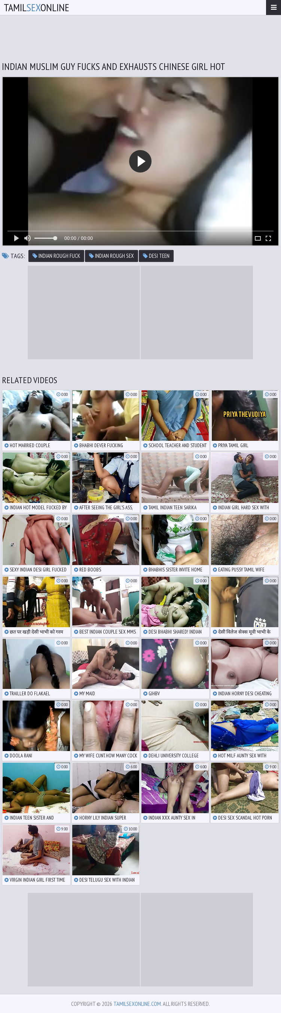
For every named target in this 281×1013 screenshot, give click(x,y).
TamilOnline (36, 7)
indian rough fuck (56, 255)
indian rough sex (111, 255)
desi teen (156, 255)
